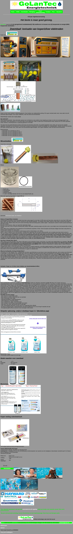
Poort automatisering (40, 11)
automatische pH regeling (30, 509)
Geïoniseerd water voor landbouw (13, 215)
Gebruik (2, 527)
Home (12, 11)
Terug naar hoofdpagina (7, 532)
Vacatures (59, 11)
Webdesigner (4, 525)
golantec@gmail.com (64, 522)
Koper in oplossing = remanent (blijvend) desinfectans (14, 314)
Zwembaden (24, 11)
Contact (48, 11)
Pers (53, 11)
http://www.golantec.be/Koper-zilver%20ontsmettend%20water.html (16, 315)
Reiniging (32, 11)
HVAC (18, 11)
